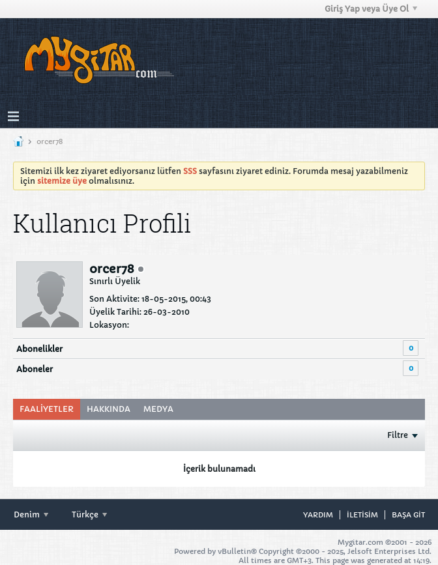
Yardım (318, 514)
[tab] (46, 409)
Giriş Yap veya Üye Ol (371, 9)
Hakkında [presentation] (108, 409)
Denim (31, 514)
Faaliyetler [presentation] (47, 409)
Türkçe (89, 514)
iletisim (362, 514)
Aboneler (34, 369)
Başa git (408, 514)
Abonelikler (39, 349)
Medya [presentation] (158, 409)
